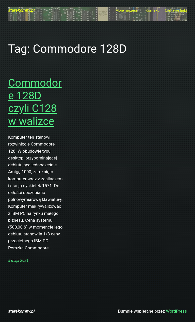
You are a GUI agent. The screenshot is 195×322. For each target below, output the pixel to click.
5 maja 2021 (18, 260)
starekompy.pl (21, 10)
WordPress (176, 311)
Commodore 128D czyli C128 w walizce (35, 102)
